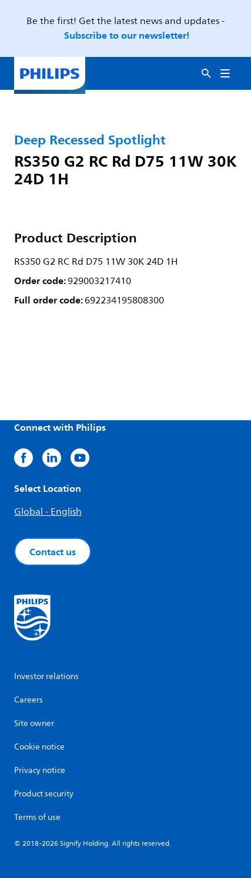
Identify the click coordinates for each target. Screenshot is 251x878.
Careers (28, 700)
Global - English (48, 511)
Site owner (34, 723)
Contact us (52, 551)
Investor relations (46, 676)
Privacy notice (39, 770)
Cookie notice (39, 747)
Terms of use (37, 817)
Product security (43, 794)
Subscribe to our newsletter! (126, 35)
